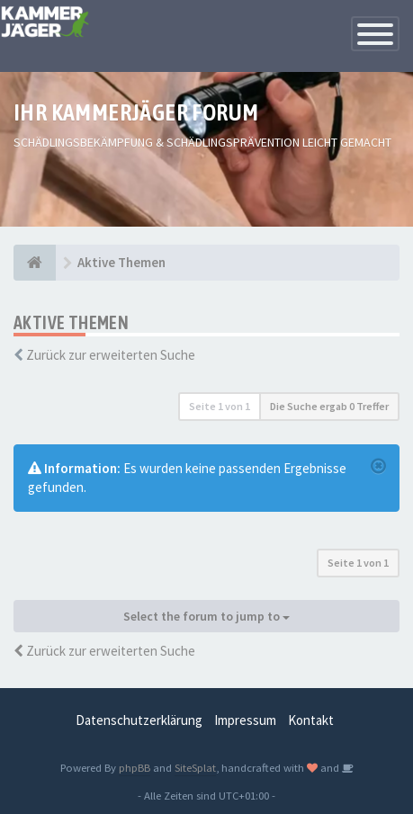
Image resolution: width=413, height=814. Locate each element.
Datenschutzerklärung (139, 720)
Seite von (219, 406)
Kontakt (311, 720)
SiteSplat (195, 767)
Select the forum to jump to (206, 616)
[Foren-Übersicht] (34, 263)
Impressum (245, 720)
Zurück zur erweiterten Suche (110, 354)
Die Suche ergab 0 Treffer (329, 406)
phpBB (134, 767)
